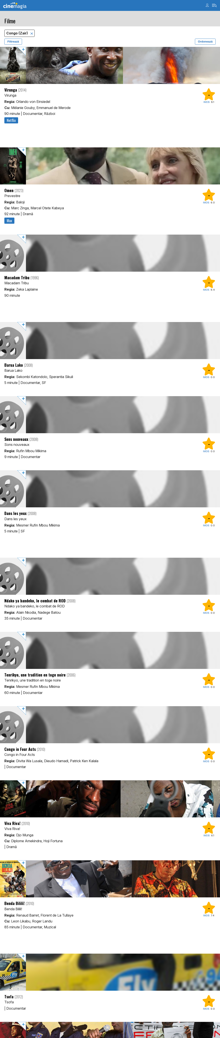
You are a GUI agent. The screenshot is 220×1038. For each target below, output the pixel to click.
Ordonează (205, 41)
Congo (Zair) (17, 33)
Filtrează (13, 41)
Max (9, 220)
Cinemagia (14, 5)
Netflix (11, 120)
